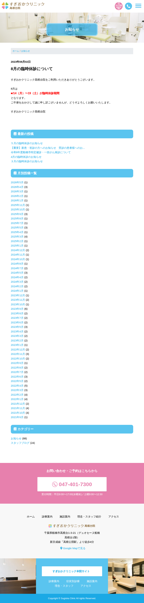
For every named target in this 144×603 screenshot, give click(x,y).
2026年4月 (17, 186)
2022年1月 (17, 399)
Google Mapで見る (73, 548)
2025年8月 (17, 218)
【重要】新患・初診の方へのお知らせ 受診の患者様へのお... (48, 147)
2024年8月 (17, 263)
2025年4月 (17, 232)
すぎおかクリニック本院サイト (71, 571)
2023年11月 (18, 299)
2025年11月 (18, 204)
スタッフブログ (20, 442)
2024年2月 (17, 286)
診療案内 (47, 516)
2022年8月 (17, 367)
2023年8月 (17, 313)
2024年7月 (17, 268)
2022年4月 (17, 385)
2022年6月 (17, 376)
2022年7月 (17, 371)
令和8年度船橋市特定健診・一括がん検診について (41, 152)
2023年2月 (17, 340)
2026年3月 (17, 191)
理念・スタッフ (64, 585)
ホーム (16, 51)
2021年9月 (17, 417)
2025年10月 (18, 209)
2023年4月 (17, 331)
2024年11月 (18, 254)
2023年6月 (17, 322)
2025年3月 (17, 236)
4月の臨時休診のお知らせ (26, 156)
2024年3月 (17, 281)
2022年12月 (18, 349)
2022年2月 (17, 394)
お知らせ (25, 51)
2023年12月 (18, 295)
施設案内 (65, 516)
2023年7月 (17, 317)
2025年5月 (17, 227)
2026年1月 (17, 200)
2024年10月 (18, 259)
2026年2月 (17, 195)
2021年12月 (18, 403)
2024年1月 (17, 290)
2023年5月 (17, 326)
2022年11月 (18, 353)
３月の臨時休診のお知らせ (27, 161)
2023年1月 (17, 344)
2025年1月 (17, 245)
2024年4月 (17, 277)
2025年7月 (17, 223)
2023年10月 (18, 304)
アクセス (113, 516)
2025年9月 (17, 214)
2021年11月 (18, 408)
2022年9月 (17, 362)
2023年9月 (17, 308)
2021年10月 (18, 412)
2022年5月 (17, 381)
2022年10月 (18, 358)
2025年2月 (17, 241)
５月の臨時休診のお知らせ (27, 143)
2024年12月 (18, 250)
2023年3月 (17, 335)
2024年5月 (17, 272)
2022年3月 (17, 390)
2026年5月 (17, 182)
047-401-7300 (72, 484)
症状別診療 (73, 581)
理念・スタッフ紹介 (89, 516)
